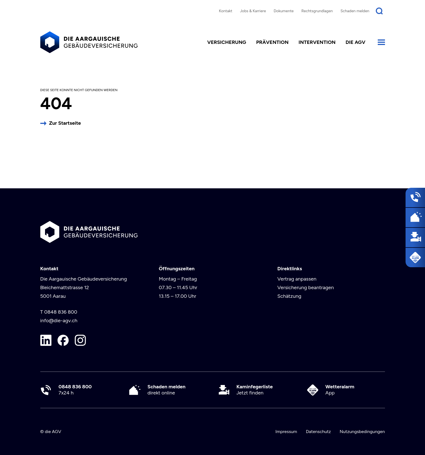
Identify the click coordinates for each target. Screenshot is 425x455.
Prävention (272, 42)
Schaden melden (355, 11)
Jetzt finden (255, 390)
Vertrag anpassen (296, 279)
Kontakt (225, 11)
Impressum (286, 431)
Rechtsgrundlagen (317, 11)
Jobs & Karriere (253, 11)
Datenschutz (318, 431)
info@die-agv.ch (59, 321)
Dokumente (284, 11)
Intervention (317, 42)
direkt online (167, 390)
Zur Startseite (65, 123)
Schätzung (289, 296)
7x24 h (75, 390)
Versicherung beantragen (305, 287)
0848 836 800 (60, 312)
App (339, 390)
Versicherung (226, 42)
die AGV (355, 42)
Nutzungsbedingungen (362, 431)
